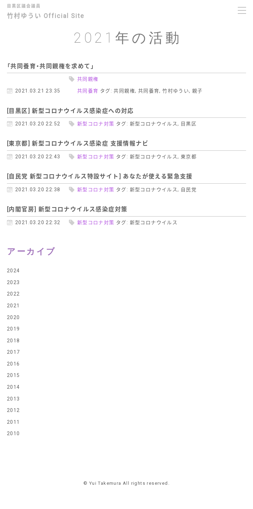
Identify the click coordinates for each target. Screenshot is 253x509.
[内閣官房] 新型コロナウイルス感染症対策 (67, 209)
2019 (13, 328)
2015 (13, 374)
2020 (13, 317)
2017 (13, 351)
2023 (13, 282)
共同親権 (88, 78)
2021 (13, 305)
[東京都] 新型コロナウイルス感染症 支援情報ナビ (77, 143)
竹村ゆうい (175, 90)
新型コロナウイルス (154, 123)
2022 (13, 293)
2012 (13, 409)
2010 (13, 433)
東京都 (189, 156)
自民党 (189, 189)
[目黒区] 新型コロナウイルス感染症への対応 (70, 110)
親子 (197, 90)
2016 (13, 363)
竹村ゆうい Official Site (51, 12)
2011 (13, 421)
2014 (13, 386)
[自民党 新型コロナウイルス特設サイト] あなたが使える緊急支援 (100, 176)
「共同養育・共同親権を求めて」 (50, 66)
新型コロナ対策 (96, 123)
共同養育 (88, 90)
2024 (13, 270)
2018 (13, 340)
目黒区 (189, 123)
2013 (13, 398)
